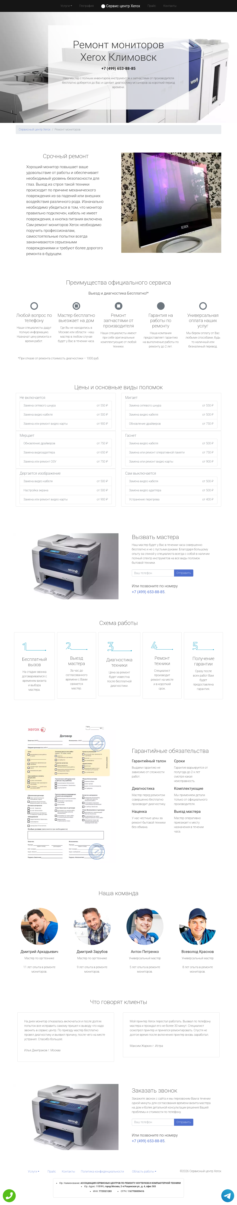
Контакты (169, 6)
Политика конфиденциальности (102, 1171)
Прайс (152, 6)
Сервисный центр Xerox (35, 129)
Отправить (183, 573)
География (86, 6)
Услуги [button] (65, 6)
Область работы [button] (143, 1171)
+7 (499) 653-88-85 (118, 68)
